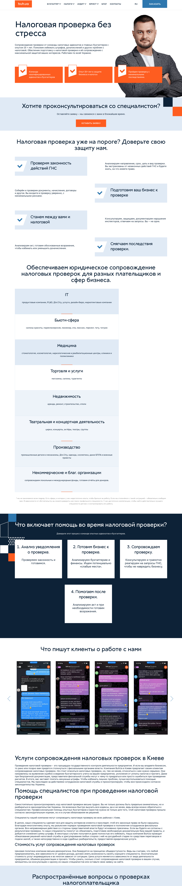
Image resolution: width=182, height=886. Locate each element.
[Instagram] (17, 869)
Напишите (153, 861)
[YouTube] (27, 869)
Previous (9, 556)
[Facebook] (22, 869)
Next (172, 556)
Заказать (155, 5)
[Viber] (100, 872)
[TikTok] (32, 869)
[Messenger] (124, 872)
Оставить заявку (91, 123)
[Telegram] (108, 872)
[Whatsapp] (116, 872)
